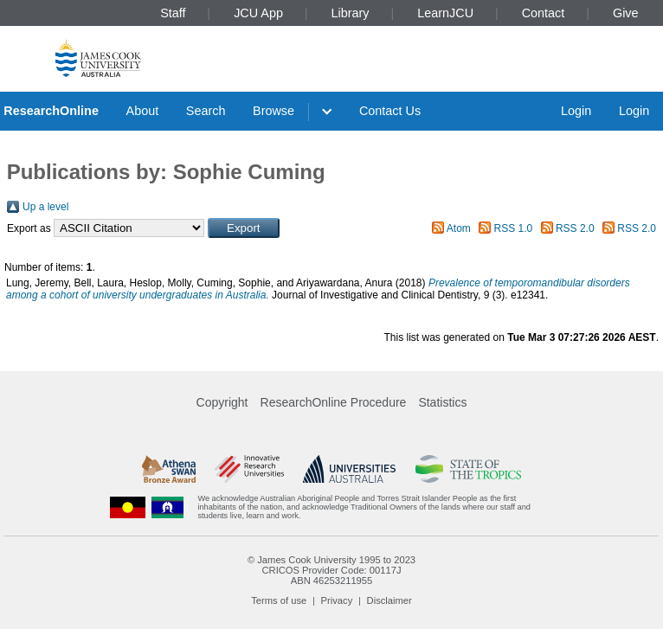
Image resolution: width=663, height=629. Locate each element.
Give (626, 13)
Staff (172, 13)
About (142, 111)
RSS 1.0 (513, 228)
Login (576, 111)
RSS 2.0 (575, 228)
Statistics (442, 402)
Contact (543, 13)
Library (351, 13)
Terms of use (278, 600)
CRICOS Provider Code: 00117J (331, 570)
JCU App (258, 13)
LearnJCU (445, 13)
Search (206, 111)
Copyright (222, 402)
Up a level (45, 207)
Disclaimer (389, 600)
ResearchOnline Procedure (334, 402)
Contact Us (390, 111)
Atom (459, 228)
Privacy (337, 600)
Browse (273, 111)
